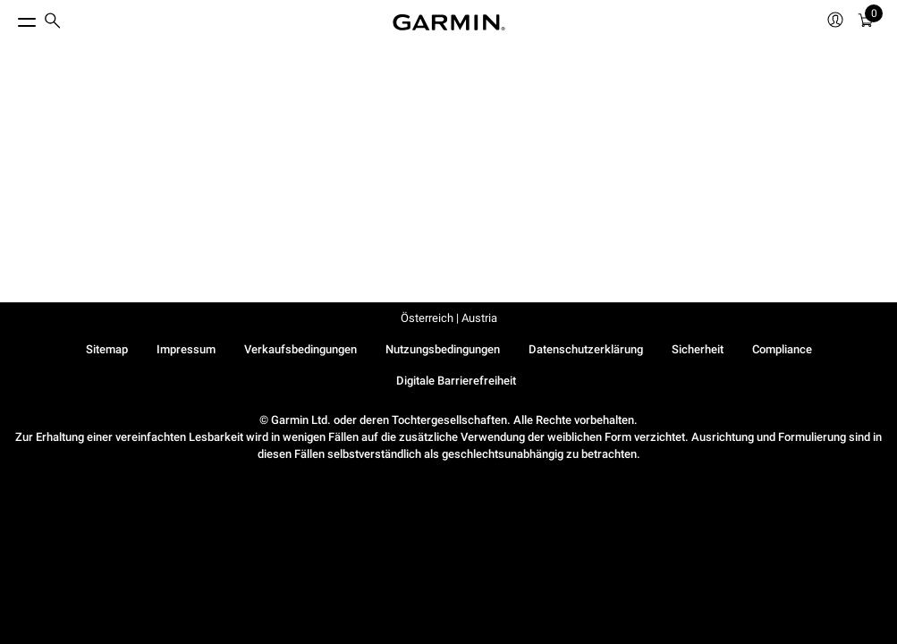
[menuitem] (52, 23)
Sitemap (107, 349)
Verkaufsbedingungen (300, 349)
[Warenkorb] (865, 22)
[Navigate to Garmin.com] (449, 22)
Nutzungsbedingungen (442, 349)
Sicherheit (698, 349)
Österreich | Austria (449, 318)
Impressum (186, 349)
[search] (52, 22)
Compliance (782, 349)
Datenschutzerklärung (586, 349)
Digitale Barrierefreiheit (456, 380)
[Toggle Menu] (10, 18)
